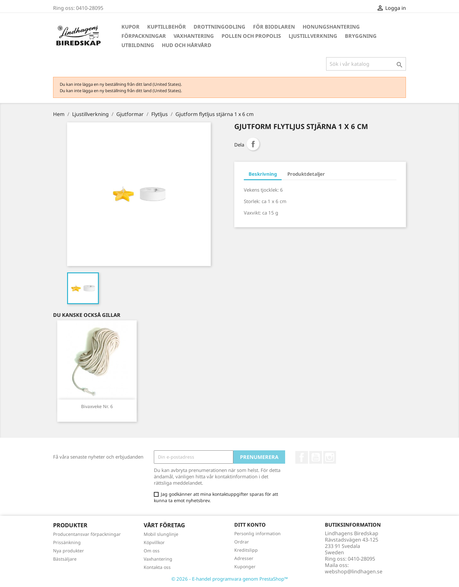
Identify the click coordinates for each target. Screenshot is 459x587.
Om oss (152, 551)
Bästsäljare (65, 559)
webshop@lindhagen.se (353, 571)
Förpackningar (143, 35)
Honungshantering (331, 26)
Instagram (329, 457)
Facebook (301, 457)
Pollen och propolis (251, 35)
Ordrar (241, 542)
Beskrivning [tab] (263, 174)
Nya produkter (68, 551)
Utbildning (137, 45)
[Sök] (366, 64)
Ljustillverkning (313, 35)
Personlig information (257, 533)
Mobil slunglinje (161, 534)
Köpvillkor (154, 542)
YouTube (315, 457)
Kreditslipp (246, 550)
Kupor (130, 26)
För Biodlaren (274, 26)
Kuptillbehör (166, 26)
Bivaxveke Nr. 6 (97, 406)
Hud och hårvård (186, 45)
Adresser (243, 558)
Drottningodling (219, 26)
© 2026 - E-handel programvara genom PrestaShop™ (229, 579)
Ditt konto (250, 524)
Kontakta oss (157, 567)
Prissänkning (67, 542)
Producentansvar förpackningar (87, 534)
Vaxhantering (194, 35)
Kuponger (245, 566)
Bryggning (361, 35)
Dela (253, 144)
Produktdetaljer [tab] (306, 174)
